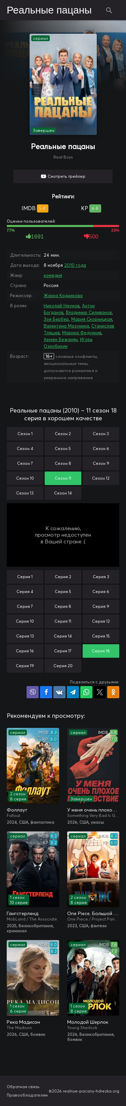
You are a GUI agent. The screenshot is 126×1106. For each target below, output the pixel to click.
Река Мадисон (23, 1022)
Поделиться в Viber (33, 692)
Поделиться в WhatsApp (86, 692)
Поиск (109, 10)
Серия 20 (63, 665)
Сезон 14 (63, 492)
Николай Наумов (62, 305)
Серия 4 (24, 591)
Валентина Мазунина (66, 326)
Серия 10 (25, 621)
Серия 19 (25, 665)
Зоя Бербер (56, 319)
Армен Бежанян (61, 339)
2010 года (75, 265)
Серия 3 (101, 576)
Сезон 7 (25, 463)
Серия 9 (100, 606)
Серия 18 (101, 650)
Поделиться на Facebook (46, 692)
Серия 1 (25, 576)
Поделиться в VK (59, 692)
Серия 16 (25, 650)
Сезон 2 (63, 433)
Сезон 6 (101, 448)
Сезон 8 (63, 463)
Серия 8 (62, 606)
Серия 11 (62, 621)
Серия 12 (101, 621)
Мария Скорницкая (91, 319)
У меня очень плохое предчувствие (93, 810)
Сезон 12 (101, 478)
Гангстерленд (22, 913)
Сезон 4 (25, 448)
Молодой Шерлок (87, 1022)
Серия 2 (63, 576)
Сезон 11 (63, 478)
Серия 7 (25, 606)
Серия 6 (100, 591)
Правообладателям (27, 1095)
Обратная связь (23, 1086)
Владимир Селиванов (89, 312)
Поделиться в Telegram (73, 692)
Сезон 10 (25, 478)
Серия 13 (25, 636)
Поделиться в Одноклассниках (113, 692)
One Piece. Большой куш (93, 913)
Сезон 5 (63, 448)
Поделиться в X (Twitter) (100, 692)
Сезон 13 (25, 492)
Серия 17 (63, 650)
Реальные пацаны (49, 10)
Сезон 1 (25, 433)
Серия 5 (63, 591)
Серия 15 (101, 636)
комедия (53, 275)
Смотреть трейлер (66, 176)
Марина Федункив (81, 332)
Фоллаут (17, 810)
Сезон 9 (101, 463)
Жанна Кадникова (63, 295)
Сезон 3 (101, 433)
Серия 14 (63, 636)
